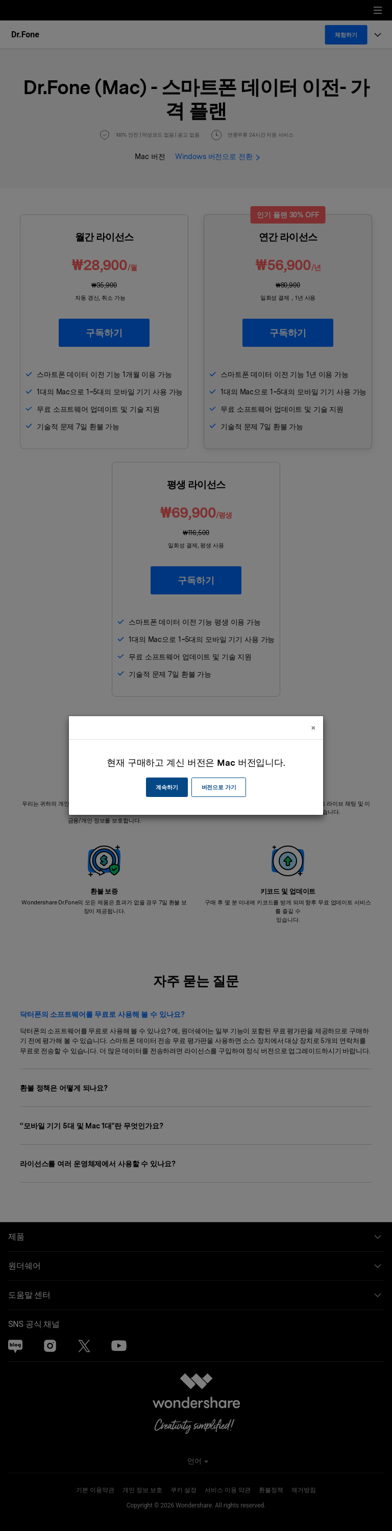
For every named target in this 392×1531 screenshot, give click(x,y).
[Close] (313, 727)
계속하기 (167, 787)
